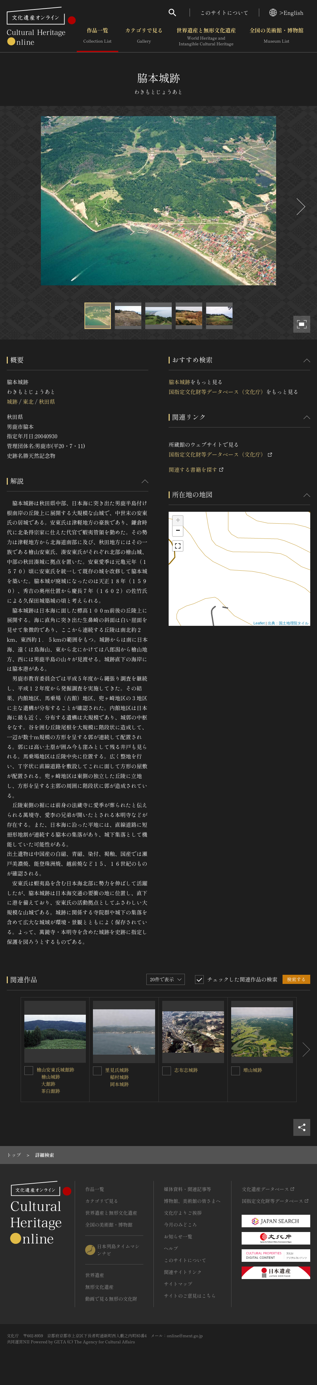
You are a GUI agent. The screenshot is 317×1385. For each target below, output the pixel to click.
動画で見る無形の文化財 (111, 1298)
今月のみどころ (180, 1224)
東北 (28, 401)
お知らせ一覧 (178, 1236)
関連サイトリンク (183, 1272)
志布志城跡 (186, 1070)
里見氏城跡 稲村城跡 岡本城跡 (117, 1077)
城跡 (12, 401)
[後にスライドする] (300, 206)
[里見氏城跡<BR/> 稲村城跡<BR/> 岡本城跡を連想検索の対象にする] (97, 1071)
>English (286, 12)
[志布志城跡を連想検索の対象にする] (166, 1071)
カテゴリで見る (144, 37)
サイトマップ (178, 1283)
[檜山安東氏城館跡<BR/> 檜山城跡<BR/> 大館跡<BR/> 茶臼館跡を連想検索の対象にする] (28, 1070)
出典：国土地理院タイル (288, 623)
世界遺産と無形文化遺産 (206, 37)
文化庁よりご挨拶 (183, 1212)
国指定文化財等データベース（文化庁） (217, 392)
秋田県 (47, 401)
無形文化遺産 (99, 1286)
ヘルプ (171, 1248)
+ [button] (178, 521)
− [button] (178, 531)
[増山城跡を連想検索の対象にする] (235, 1071)
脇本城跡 (179, 382)
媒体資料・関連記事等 (187, 1189)
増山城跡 (252, 1070)
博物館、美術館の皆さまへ (192, 1200)
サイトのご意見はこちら (190, 1295)
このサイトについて (224, 12)
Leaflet (259, 623)
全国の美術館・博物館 (276, 37)
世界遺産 (94, 1275)
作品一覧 (97, 37)
